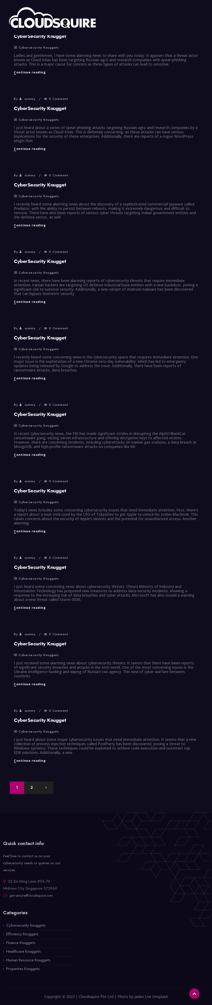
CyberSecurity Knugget (40, 36)
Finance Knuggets (20, 945)
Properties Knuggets (23, 971)
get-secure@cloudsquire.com (31, 898)
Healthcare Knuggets (23, 954)
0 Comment (58, 99)
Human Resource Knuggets (28, 963)
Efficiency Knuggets (22, 936)
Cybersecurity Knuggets (39, 47)
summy (30, 99)
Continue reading (30, 72)
